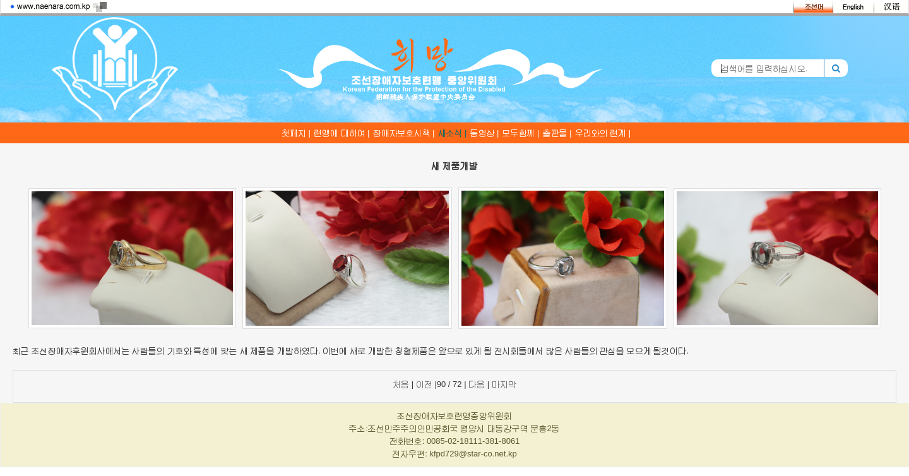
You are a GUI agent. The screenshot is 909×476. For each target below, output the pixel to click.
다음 (476, 384)
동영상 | (484, 133)
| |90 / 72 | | (454, 384)
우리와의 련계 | (603, 133)
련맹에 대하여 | (342, 133)
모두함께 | (521, 133)
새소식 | (452, 133)
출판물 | (557, 133)
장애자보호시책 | (404, 133)
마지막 (504, 384)
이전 (424, 384)
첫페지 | (296, 133)
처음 (401, 384)
